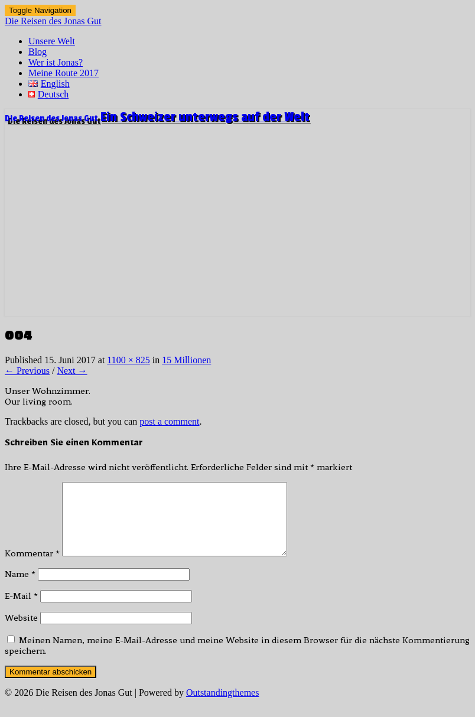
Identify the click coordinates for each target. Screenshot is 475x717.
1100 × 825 (128, 360)
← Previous (27, 371)
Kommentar (32, 567)
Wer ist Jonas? (55, 62)
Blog (37, 52)
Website (21, 632)
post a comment (169, 421)
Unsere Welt (51, 41)
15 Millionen (186, 360)
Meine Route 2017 (63, 73)
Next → (72, 371)
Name (20, 588)
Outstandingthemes (222, 707)
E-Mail (21, 610)
